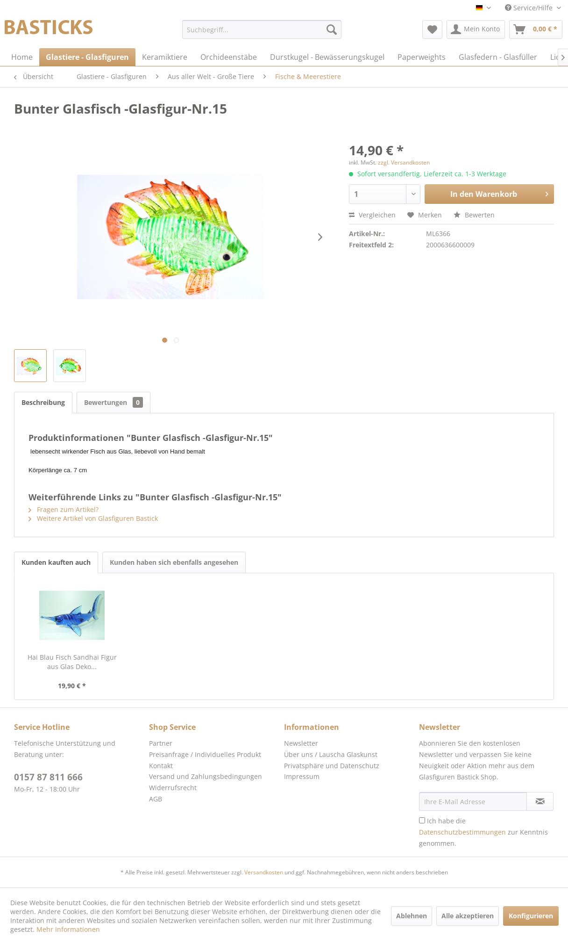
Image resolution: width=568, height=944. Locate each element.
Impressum (302, 776)
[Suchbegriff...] (261, 29)
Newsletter (301, 743)
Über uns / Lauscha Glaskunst (330, 754)
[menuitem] (261, 29)
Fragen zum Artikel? (63, 509)
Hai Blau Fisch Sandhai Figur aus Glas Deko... (72, 662)
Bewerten (474, 214)
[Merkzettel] (432, 29)
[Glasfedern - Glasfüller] (498, 57)
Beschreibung (43, 402)
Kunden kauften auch (56, 562)
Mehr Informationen (68, 929)
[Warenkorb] (535, 29)
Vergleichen (372, 214)
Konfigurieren (531, 915)
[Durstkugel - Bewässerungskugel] (327, 57)
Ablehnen (411, 915)
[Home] (22, 57)
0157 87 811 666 (48, 777)
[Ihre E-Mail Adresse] (473, 801)
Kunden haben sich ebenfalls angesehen (174, 562)
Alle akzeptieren (467, 915)
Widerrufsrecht (173, 787)
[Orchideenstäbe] (228, 57)
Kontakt (161, 765)
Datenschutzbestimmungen (462, 832)
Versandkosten (263, 872)
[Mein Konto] (476, 29)
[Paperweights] (421, 57)
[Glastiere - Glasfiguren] (87, 57)
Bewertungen (113, 402)
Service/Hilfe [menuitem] (529, 7)
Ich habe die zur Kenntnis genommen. (483, 832)
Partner (160, 743)
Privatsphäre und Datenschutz (331, 765)
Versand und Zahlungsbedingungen (205, 776)
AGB (155, 798)
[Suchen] (331, 29)
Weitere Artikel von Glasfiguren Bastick (93, 518)
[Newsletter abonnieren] (540, 801)
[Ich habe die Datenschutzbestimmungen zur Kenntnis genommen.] (422, 820)
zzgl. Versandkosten (404, 162)
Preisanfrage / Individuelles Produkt (205, 754)
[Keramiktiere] (164, 57)
